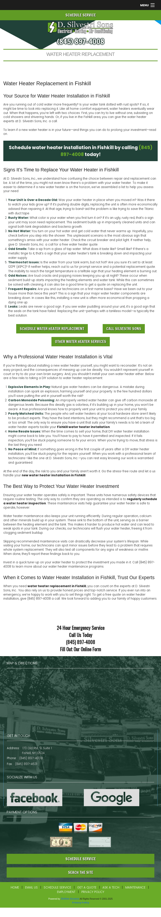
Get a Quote (86, 887)
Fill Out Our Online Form (80, 649)
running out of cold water (34, 104)
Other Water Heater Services (80, 341)
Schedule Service (57, 887)
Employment (66, 892)
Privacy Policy (92, 892)
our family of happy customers (134, 598)
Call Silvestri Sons (123, 328)
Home (15, 887)
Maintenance (135, 887)
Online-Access (70, 898)
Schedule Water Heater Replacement (52, 328)
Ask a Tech (110, 887)
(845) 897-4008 (80, 41)
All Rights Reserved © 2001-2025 (96, 899)
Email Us (31, 887)
